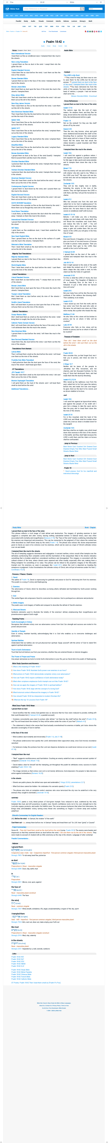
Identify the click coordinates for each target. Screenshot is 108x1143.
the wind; (69, 85)
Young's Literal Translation (20, 294)
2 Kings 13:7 (68, 364)
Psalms (12, 31)
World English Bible (18, 265)
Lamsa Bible (16, 352)
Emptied (66, 449)
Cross (49, 46)
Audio (43, 46)
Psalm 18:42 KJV (17, 966)
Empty (72, 449)
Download (93, 96)
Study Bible (17, 528)
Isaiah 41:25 (67, 301)
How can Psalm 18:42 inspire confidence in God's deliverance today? (38, 678)
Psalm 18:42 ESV (17, 961)
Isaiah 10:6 (67, 153)
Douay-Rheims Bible (18, 315)
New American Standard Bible (22, 112)
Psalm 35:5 (91, 719)
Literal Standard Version (20, 277)
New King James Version (20, 103)
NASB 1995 (15, 120)
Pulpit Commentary (19, 827)
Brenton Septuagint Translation (22, 381)
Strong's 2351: (16, 949)
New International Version (20, 54)
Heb (65, 46)
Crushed (80, 447)
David (15, 577)
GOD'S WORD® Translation (21, 203)
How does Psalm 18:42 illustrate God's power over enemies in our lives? (40, 670)
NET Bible (15, 228)
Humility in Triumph (18, 631)
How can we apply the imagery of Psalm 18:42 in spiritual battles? (37, 685)
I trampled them (79, 85)
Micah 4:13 (67, 237)
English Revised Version (20, 195)
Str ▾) (29, 50)
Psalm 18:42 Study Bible (20, 970)
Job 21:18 (58, 737)
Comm (60, 46)
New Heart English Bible (20, 236)
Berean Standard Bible (19, 79)
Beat (65, 447)
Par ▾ (25, 50)
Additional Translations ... (20, 389)
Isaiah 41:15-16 (69, 215)
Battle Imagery (18, 603)
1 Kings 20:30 (65, 782)
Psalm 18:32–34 (25, 767)
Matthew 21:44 (68, 314)
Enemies (16, 587)
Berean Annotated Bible (20, 153)
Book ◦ (87, 528)
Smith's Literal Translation (20, 302)
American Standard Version (21, 178)
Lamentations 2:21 (77, 782)
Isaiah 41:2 (67, 199)
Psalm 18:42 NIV (17, 957)
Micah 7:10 (67, 168)
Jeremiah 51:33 (69, 276)
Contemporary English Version (22, 186)
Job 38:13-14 (68, 263)
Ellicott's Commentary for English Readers (27, 815)
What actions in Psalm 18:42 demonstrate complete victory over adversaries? (41, 674)
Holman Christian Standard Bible (23, 170)
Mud (84, 449)
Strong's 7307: (16, 909)
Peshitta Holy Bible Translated (22, 360)
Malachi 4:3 (81, 721)
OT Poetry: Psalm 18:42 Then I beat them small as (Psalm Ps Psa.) (36, 983)
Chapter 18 (18, 31)
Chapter (93, 528)
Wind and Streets (19, 610)
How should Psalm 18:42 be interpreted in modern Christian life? (37, 696)
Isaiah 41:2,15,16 (69, 380)
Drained (89, 447)
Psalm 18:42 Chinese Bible (21, 974)
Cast (74, 447)
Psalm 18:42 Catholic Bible (21, 979)
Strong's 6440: (16, 895)
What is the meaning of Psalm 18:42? (26, 667)
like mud (88, 85)
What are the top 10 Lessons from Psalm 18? (31, 700)
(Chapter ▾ (20, 50)
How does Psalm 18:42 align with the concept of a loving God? (36, 689)
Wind (76, 451)
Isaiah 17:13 (67, 108)
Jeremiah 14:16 (42, 793)
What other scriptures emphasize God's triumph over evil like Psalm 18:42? (40, 681)
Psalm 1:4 (67, 121)
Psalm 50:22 (68, 353)
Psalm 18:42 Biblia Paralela (21, 972)
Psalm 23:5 (69, 786)
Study (54, 46)
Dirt (84, 447)
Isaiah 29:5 (67, 291)
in (89, 82)
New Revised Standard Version (22, 340)
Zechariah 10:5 (68, 184)
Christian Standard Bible (20, 162)
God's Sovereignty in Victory (21, 622)
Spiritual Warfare (17, 641)
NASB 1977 (15, 128)
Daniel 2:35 (67, 129)
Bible (7, 31)
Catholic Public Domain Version (22, 323)
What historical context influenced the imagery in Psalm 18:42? (36, 692)
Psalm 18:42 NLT (17, 959)
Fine (76, 449)
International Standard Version (22, 220)
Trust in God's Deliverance (20, 650)
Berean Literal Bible (18, 87)
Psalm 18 (25, 580)
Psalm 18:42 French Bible (20, 977)
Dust (95, 447)
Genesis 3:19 (49, 538)
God (14, 596)
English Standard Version (20, 70)
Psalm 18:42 (16, 802)
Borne (70, 447)
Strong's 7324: (16, 922)
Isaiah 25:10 (67, 415)
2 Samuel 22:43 (69, 252)
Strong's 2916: (16, 935)
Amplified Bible (17, 145)
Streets (66, 451)
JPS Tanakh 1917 (17, 372)
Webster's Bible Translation (21, 245)
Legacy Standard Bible (19, 137)
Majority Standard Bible (19, 257)
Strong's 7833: (16, 855)
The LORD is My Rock (71, 75)
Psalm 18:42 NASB (18, 964)
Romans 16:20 (37, 773)
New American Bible (18, 331)
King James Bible (17, 95)
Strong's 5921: (16, 882)
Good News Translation (19, 211)
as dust (85, 82)
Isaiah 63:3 (57, 565)
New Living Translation (19, 62)
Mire (80, 449)
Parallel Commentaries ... (20, 839)
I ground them (76, 82)
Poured (89, 449)
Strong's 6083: (16, 869)
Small (94, 449)
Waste (71, 451)
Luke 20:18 (67, 325)
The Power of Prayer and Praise (23, 657)
